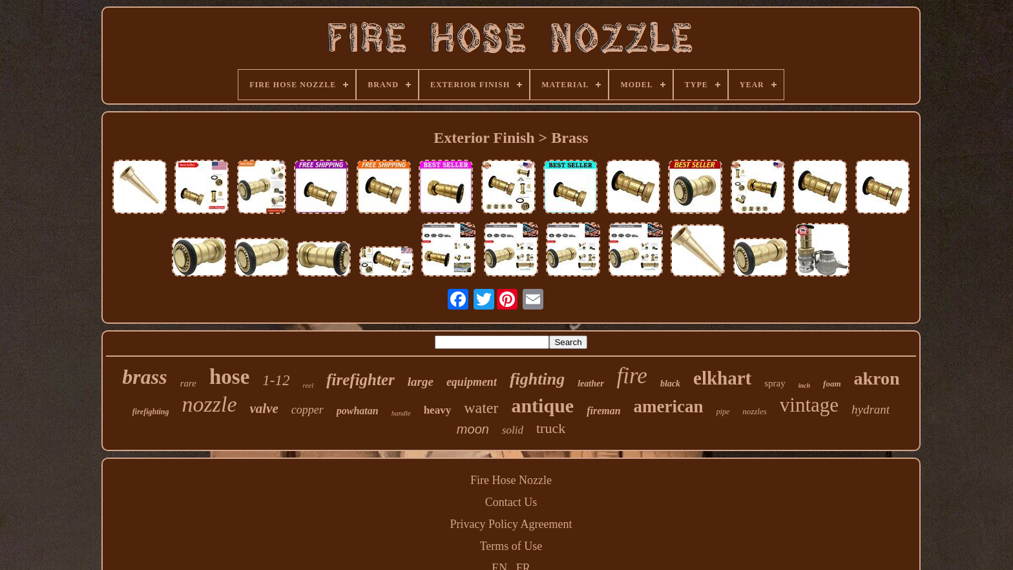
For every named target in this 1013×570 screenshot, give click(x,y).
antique (542, 405)
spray (775, 383)
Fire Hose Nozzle (511, 480)
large (420, 381)
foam (832, 383)
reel (308, 385)
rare (188, 383)
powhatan (358, 410)
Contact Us (511, 502)
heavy (438, 410)
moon (473, 429)
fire (632, 375)
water (481, 407)
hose (229, 376)
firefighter (360, 379)
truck (550, 428)
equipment (471, 381)
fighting (537, 379)
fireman (603, 410)
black (670, 383)
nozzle (209, 404)
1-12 (275, 380)
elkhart (722, 378)
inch (804, 385)
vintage (809, 405)
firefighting (150, 411)
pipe (723, 411)
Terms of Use (511, 546)
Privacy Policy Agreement (511, 524)
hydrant (870, 409)
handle (401, 413)
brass (144, 376)
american (669, 406)
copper (307, 409)
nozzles (754, 411)
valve (263, 408)
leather (590, 383)
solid (512, 430)
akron (877, 378)
